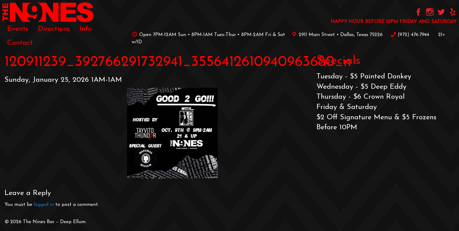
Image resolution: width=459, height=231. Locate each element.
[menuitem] (17, 29)
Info (85, 29)
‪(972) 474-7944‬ (409, 34)
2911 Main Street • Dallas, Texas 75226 (336, 34)
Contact (20, 43)
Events (17, 29)
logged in (44, 204)
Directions (54, 29)
